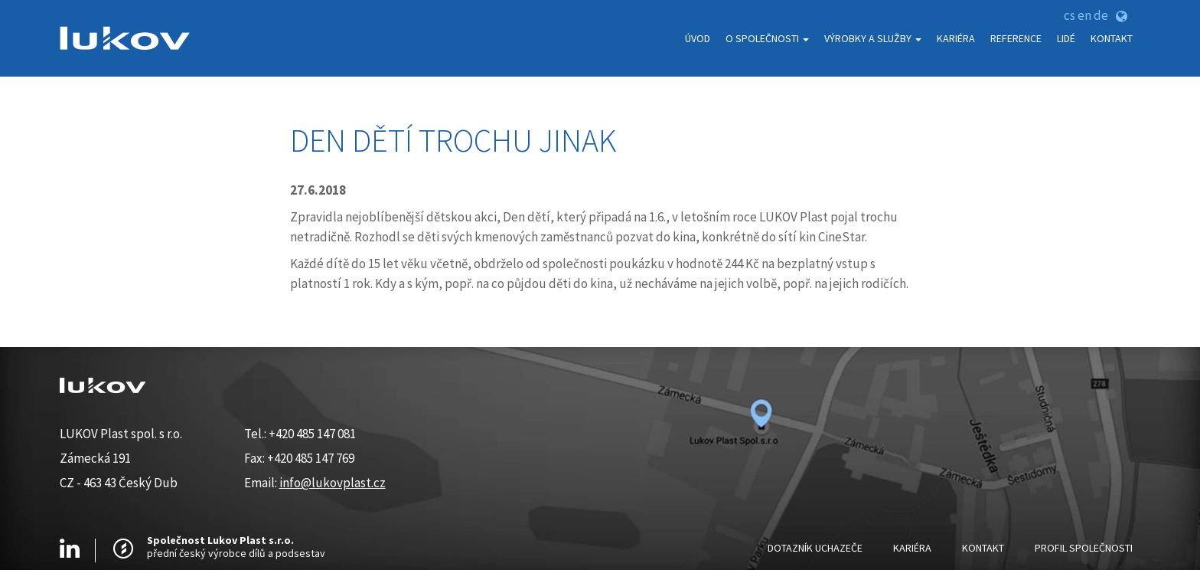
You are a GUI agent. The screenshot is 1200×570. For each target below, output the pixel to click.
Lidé (1066, 38)
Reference (1016, 38)
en (1084, 15)
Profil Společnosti (1084, 548)
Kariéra (956, 38)
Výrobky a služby (872, 38)
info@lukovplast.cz (332, 482)
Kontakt (1112, 38)
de (1101, 15)
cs (1069, 15)
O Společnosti (767, 38)
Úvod (697, 38)
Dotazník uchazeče (815, 548)
